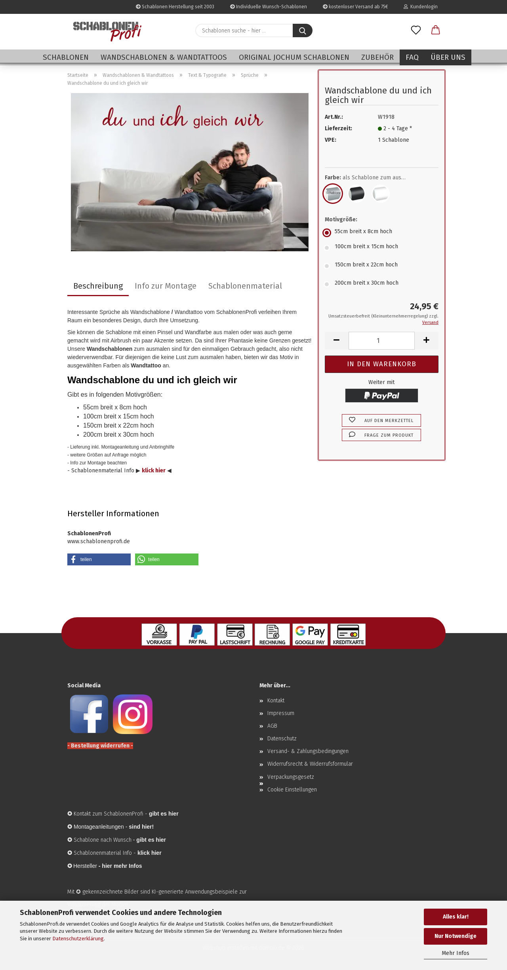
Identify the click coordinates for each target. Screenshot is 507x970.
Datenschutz (282, 738)
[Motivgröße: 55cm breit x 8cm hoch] (381, 233)
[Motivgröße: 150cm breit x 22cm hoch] (381, 266)
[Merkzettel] (416, 30)
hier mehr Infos (122, 866)
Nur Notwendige (456, 936)
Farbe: (371, 178)
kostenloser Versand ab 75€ (355, 7)
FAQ (412, 57)
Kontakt (275, 700)
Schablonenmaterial (245, 286)
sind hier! (141, 827)
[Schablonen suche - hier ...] (303, 30)
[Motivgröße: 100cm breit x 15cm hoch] (381, 248)
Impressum (280, 713)
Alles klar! (456, 916)
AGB (272, 726)
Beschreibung (98, 286)
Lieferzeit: (338, 128)
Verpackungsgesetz (290, 777)
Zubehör (377, 57)
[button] (436, 30)
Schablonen (66, 57)
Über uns (448, 57)
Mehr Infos (455, 953)
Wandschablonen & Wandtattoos (164, 57)
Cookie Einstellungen (292, 789)
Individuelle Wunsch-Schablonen (268, 7)
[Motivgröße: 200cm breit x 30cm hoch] (381, 284)
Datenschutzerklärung (78, 938)
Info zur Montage (165, 286)
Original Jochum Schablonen (294, 57)
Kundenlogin (421, 7)
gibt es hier (151, 840)
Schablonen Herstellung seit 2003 (175, 7)
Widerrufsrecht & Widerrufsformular (310, 764)
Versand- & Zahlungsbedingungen (308, 751)
